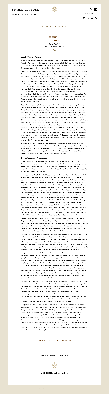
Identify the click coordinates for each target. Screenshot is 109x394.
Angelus (29, 14)
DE (43, 26)
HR (59, 26)
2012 (35, 14)
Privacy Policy (65, 389)
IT (62, 26)
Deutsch (89, 14)
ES (51, 26)
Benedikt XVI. (18, 14)
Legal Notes (45, 389)
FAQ (39, 389)
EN (47, 26)
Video (54, 50)
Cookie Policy (55, 389)
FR (55, 26)
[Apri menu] (95, 9)
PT (66, 26)
